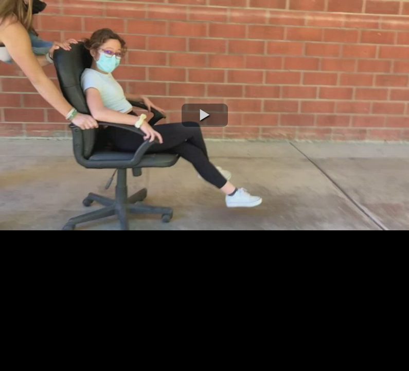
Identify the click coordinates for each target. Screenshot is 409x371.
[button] (205, 115)
